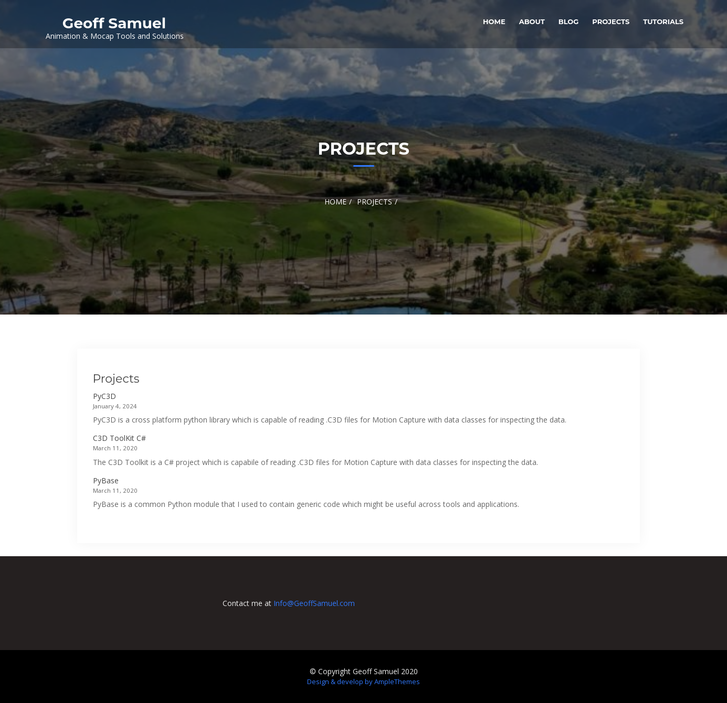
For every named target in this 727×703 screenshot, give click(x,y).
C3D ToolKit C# (119, 438)
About (532, 21)
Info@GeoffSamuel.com (314, 603)
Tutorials (663, 21)
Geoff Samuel (114, 23)
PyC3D (104, 396)
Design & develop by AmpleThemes (363, 681)
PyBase (106, 480)
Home (494, 21)
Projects (610, 21)
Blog (569, 21)
